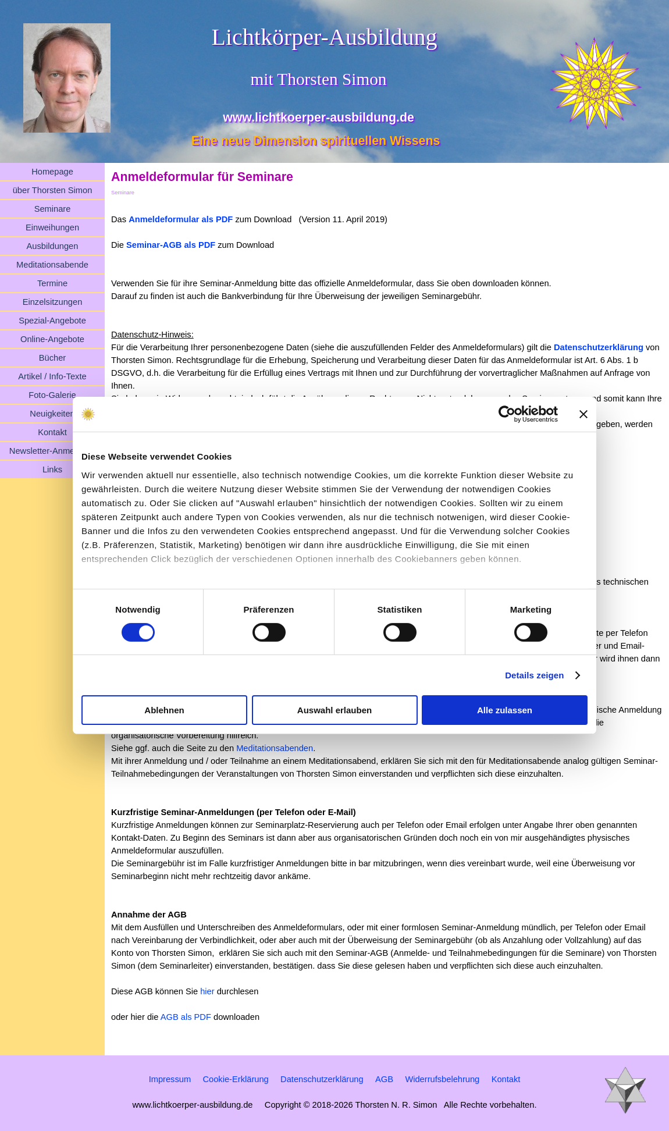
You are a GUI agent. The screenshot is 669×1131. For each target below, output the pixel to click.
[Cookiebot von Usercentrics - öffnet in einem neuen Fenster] (507, 414)
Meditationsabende (52, 264)
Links (52, 469)
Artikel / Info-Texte (52, 376)
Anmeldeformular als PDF (181, 219)
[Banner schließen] (583, 414)
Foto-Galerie (52, 395)
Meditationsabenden (274, 748)
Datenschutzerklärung (598, 347)
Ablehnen (164, 710)
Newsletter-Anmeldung (52, 451)
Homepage (52, 171)
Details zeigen (534, 675)
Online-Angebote (52, 339)
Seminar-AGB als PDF (170, 245)
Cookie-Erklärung (235, 1079)
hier (207, 991)
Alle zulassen (504, 710)
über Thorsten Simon (52, 190)
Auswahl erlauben (334, 710)
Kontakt (52, 432)
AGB (384, 1079)
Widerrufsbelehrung (442, 1079)
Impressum (170, 1079)
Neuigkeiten (52, 413)
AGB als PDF (186, 1017)
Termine (52, 283)
